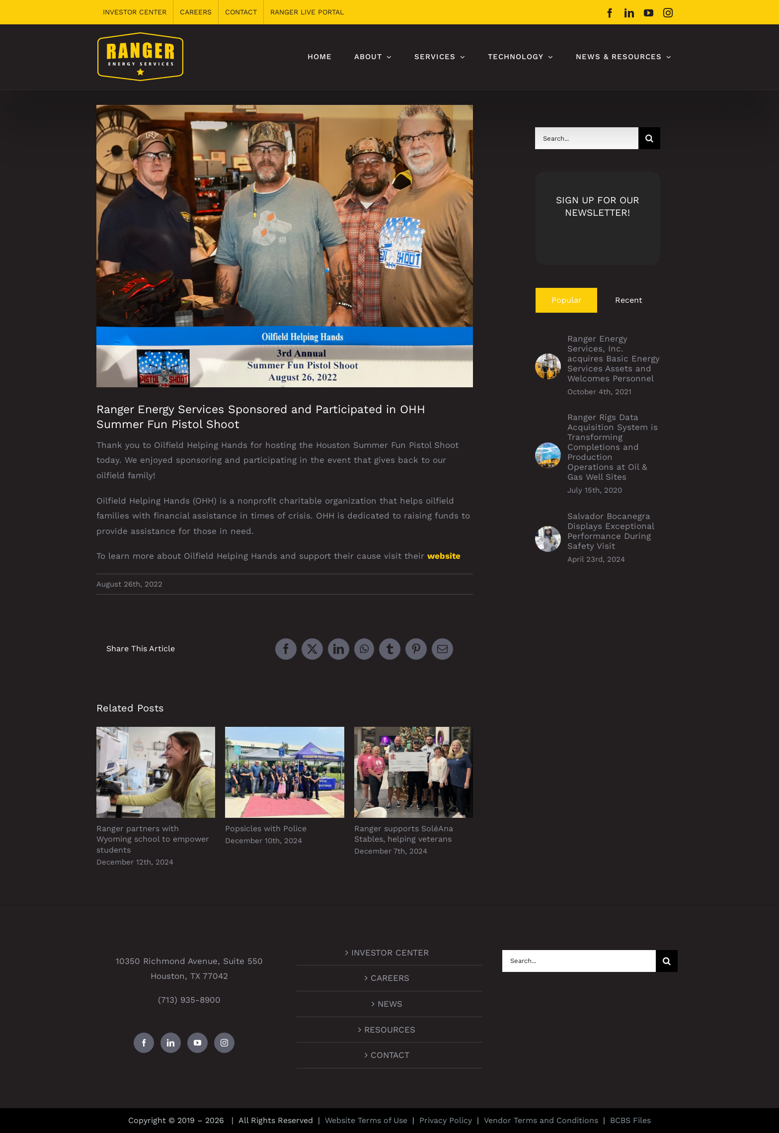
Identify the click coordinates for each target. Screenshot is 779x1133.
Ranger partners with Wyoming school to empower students (152, 839)
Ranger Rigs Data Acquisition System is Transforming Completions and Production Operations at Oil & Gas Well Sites (612, 447)
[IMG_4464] (284, 246)
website (444, 556)
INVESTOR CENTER (390, 953)
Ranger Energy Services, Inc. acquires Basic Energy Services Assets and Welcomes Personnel (613, 358)
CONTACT (390, 1055)
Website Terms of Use (366, 1120)
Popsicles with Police (266, 828)
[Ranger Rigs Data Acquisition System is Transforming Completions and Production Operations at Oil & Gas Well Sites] (548, 450)
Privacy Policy (445, 1120)
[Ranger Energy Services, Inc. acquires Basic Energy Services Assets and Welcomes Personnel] (548, 361)
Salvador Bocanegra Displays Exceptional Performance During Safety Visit (610, 531)
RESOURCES (389, 1030)
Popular (566, 300)
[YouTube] (197, 1043)
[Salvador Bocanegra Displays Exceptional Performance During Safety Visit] (548, 533)
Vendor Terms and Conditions (541, 1120)
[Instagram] (224, 1043)
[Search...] (586, 138)
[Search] (649, 138)
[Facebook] (144, 1043)
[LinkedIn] (170, 1043)
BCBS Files (630, 1120)
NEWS (390, 1004)
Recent (628, 300)
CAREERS (390, 978)
